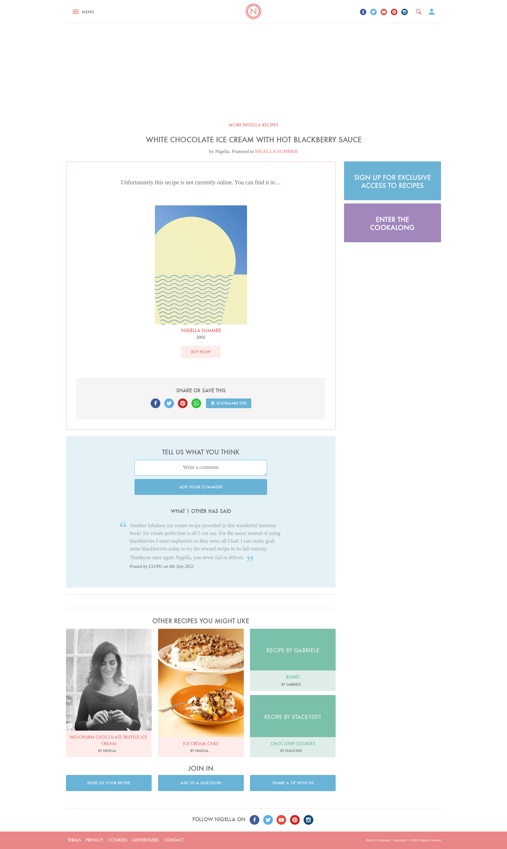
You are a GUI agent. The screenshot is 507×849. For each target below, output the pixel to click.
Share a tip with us (293, 783)
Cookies (117, 840)
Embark (384, 840)
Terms (74, 840)
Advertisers (145, 840)
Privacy (94, 840)
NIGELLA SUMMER (276, 151)
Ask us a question (200, 783)
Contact (174, 840)
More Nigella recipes (253, 125)
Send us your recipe (108, 783)
